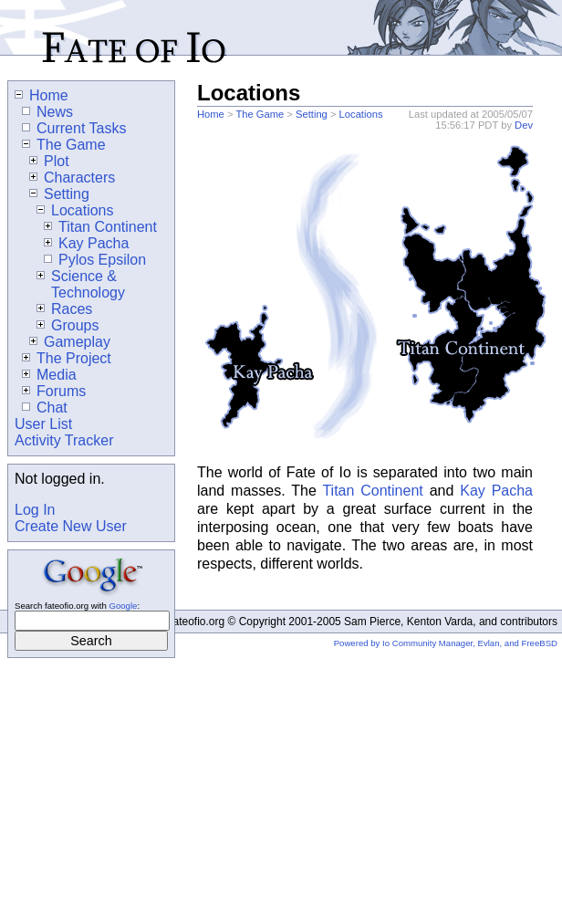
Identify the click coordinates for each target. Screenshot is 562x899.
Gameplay (69, 342)
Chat (45, 407)
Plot (49, 161)
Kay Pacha (496, 490)
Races (64, 309)
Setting (312, 114)
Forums (54, 391)
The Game (259, 114)
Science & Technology (80, 284)
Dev (524, 125)
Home (210, 114)
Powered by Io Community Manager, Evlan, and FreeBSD (445, 643)
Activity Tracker (64, 440)
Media (49, 374)
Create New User (71, 526)
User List (43, 424)
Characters (72, 177)
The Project (66, 358)
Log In (35, 509)
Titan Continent (372, 490)
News (47, 112)
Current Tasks (74, 128)
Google (123, 606)
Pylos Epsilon (95, 259)
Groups (67, 325)
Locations (361, 114)
